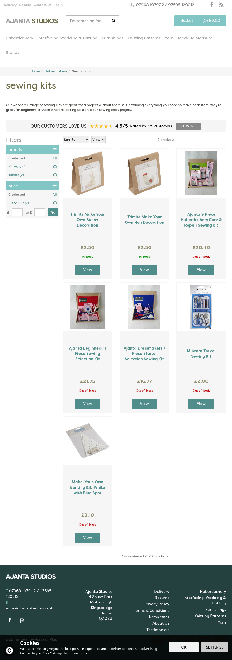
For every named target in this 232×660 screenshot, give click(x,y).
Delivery (161, 591)
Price (32, 186)
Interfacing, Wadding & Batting (204, 600)
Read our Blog (221, 4)
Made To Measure (195, 38)
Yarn (222, 622)
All (55, 158)
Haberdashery (213, 591)
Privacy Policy (156, 604)
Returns (162, 597)
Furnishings (215, 609)
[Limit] (98, 139)
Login (58, 5)
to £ (28, 212)
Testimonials (157, 629)
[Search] (89, 20)
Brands (32, 149)
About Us (160, 623)
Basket (186, 20)
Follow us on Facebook (212, 4)
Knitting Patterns (210, 615)
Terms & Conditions (151, 610)
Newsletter (159, 616)
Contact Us (42, 5)
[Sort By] (76, 139)
